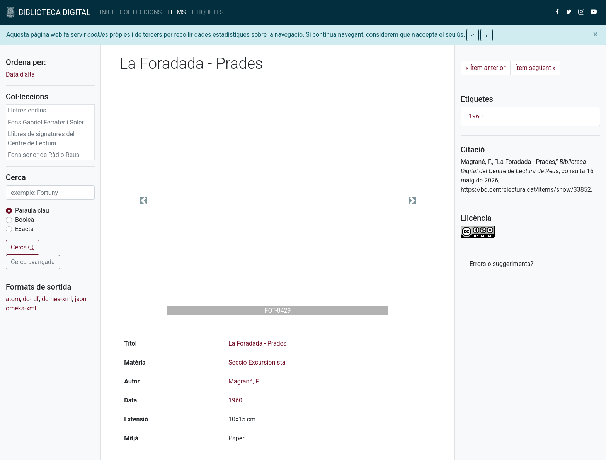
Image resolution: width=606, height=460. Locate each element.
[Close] (595, 34)
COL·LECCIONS (140, 12)
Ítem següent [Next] (535, 68)
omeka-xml (21, 308)
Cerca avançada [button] (33, 262)
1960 (235, 400)
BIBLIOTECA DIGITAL (48, 12)
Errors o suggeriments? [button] (501, 263)
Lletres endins (27, 110)
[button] (143, 200)
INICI (106, 12)
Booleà (24, 219)
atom (13, 299)
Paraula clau (32, 210)
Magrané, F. (244, 381)
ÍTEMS (177, 12)
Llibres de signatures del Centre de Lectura (41, 138)
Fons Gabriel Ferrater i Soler (46, 122)
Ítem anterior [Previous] (486, 68)
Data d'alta (20, 74)
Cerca (22, 247)
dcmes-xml (57, 299)
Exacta (24, 229)
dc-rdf (31, 299)
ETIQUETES (208, 12)
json (80, 299)
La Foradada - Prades (257, 343)
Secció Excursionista (256, 362)
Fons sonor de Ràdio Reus (43, 154)
